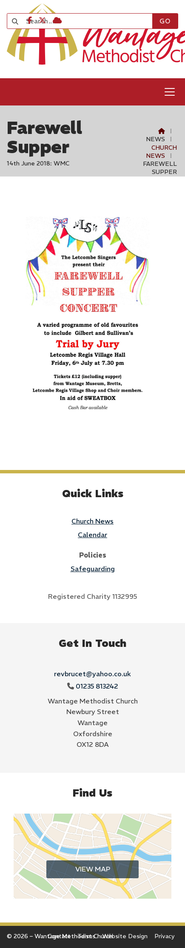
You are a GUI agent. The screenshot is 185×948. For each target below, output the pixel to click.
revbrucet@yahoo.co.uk (92, 673)
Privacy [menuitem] (164, 936)
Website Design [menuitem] (125, 936)
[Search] (84, 21)
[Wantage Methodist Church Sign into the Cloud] (57, 20)
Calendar (92, 534)
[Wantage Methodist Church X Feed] (42, 20)
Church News (161, 151)
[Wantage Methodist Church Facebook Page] (29, 20)
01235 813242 (97, 686)
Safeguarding (93, 568)
